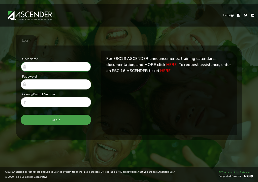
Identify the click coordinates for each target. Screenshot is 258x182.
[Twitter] (245, 15)
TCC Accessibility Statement (235, 172)
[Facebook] (238, 15)
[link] (228, 15)
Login (26, 40)
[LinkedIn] (252, 15)
